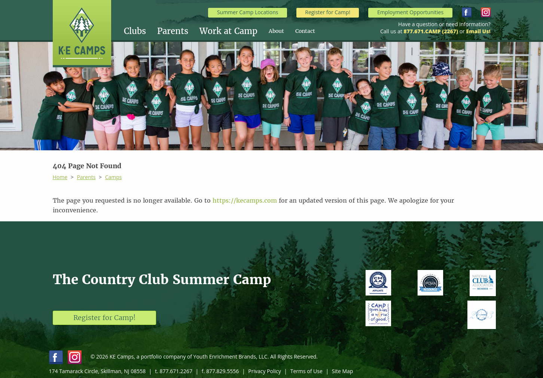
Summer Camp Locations (247, 12)
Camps (113, 177)
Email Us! (478, 31)
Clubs (135, 31)
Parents (172, 31)
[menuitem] (140, 31)
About (276, 31)
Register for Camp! (327, 12)
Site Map (342, 371)
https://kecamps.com (245, 200)
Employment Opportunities (410, 12)
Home (60, 177)
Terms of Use (306, 371)
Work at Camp (228, 31)
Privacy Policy (264, 371)
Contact (305, 31)
